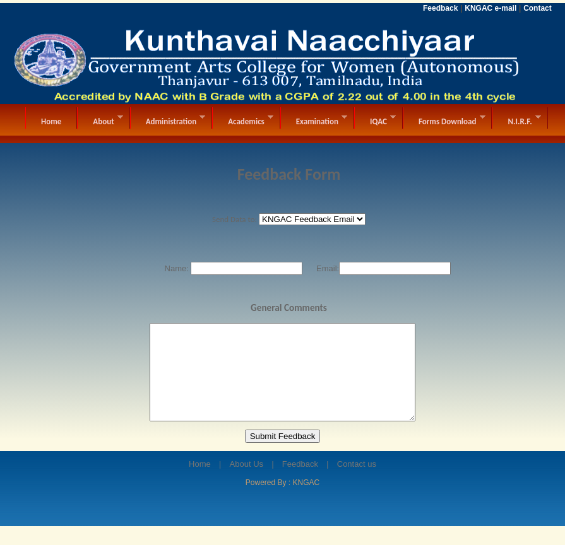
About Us (246, 483)
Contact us (356, 483)
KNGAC (306, 501)
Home (200, 483)
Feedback (300, 483)
